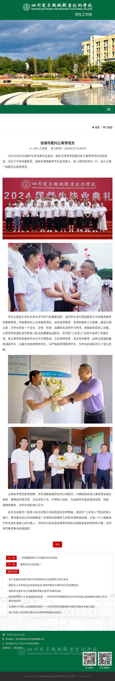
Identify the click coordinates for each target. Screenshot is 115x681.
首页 (96, 127)
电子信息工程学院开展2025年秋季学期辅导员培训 (35, 612)
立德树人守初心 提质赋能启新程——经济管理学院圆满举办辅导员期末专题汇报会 (52, 606)
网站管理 (18, 648)
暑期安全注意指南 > (30, 564)
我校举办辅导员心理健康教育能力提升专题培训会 (35, 591)
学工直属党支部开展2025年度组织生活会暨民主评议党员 (38, 579)
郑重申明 (7, 648)
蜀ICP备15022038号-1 (67, 676)
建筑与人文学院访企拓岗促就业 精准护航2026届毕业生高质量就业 (43, 585)
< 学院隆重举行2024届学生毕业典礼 (39, 558)
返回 (57, 544)
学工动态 (107, 127)
